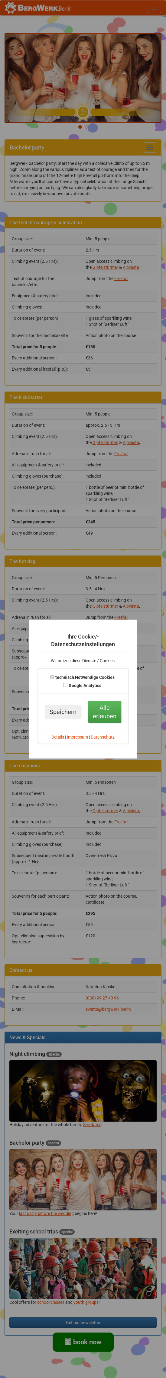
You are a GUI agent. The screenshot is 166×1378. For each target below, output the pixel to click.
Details (57, 737)
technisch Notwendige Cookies (85, 677)
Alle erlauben (104, 712)
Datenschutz (103, 737)
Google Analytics (85, 685)
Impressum (77, 737)
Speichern (63, 712)
